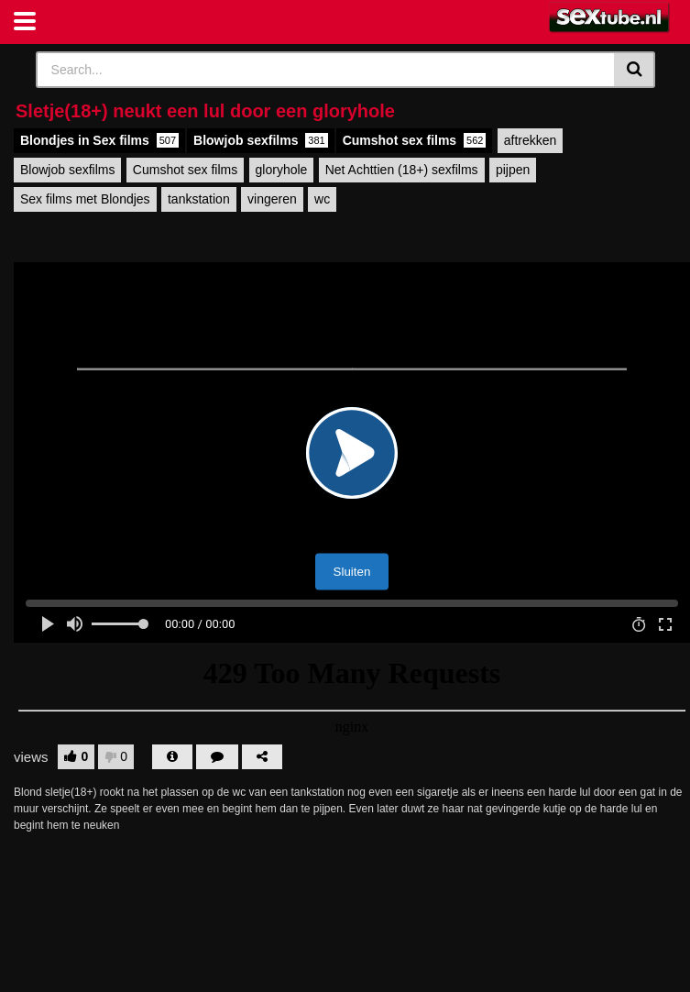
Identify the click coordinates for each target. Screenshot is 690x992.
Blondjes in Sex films (99, 140)
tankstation (199, 199)
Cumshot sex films (415, 140)
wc (322, 199)
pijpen (513, 169)
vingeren (272, 199)
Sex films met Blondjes (85, 199)
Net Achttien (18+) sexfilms (401, 169)
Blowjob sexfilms (260, 140)
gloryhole (282, 169)
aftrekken (530, 140)
